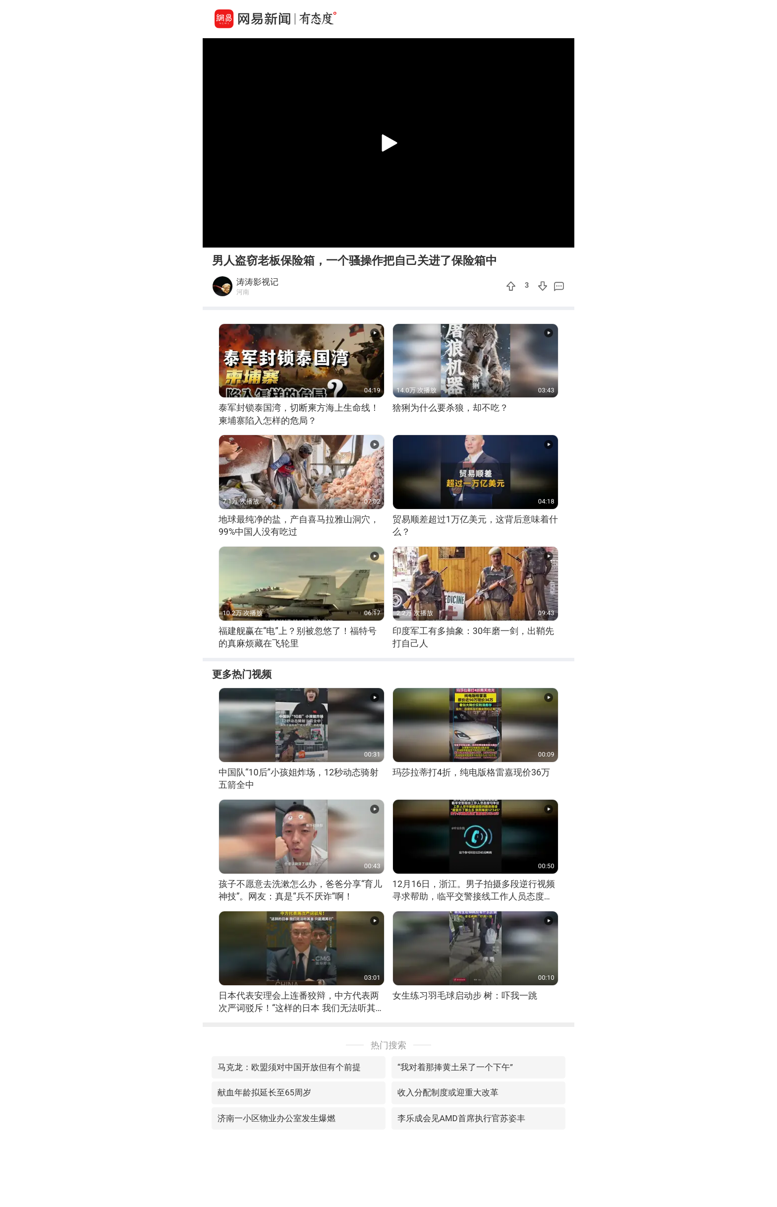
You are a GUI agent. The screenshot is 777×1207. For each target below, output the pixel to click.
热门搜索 (388, 1045)
